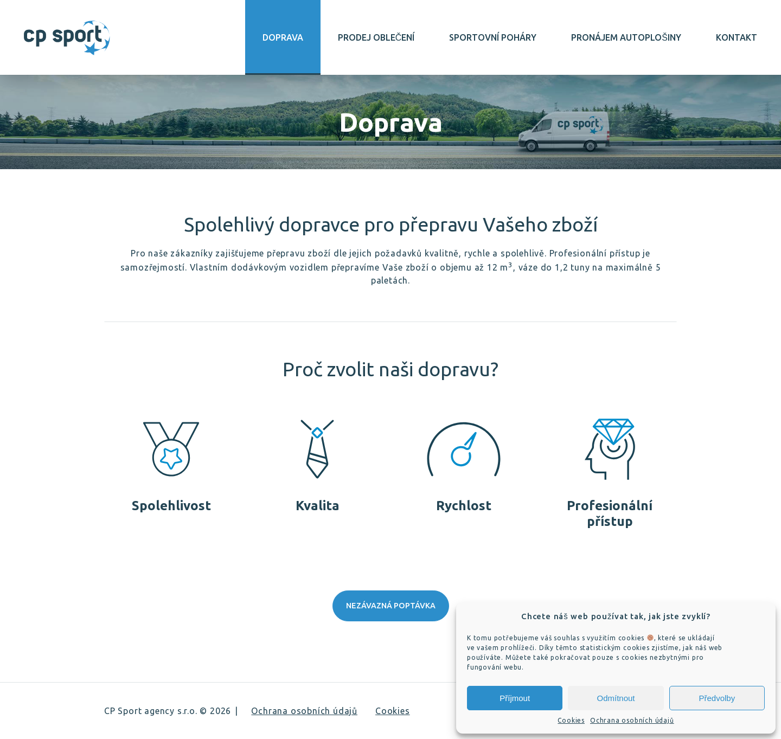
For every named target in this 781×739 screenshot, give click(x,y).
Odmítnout (616, 698)
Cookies (571, 720)
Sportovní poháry (492, 37)
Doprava (283, 37)
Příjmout (515, 698)
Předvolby (717, 698)
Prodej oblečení (376, 37)
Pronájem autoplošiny (626, 37)
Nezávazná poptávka (391, 605)
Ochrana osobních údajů (632, 720)
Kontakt (736, 37)
